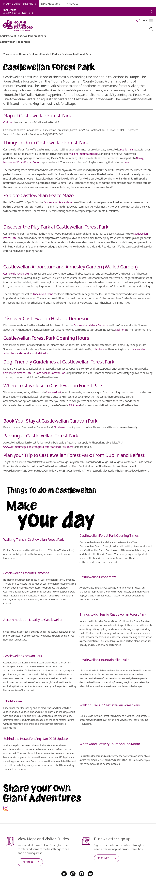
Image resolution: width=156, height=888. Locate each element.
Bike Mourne (12, 701)
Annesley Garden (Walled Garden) (101, 267)
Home (22, 54)
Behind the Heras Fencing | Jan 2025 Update (35, 739)
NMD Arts (72, 3)
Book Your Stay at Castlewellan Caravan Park (50, 421)
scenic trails (126, 149)
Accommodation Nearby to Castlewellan (33, 620)
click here (68, 447)
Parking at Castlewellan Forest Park (40, 436)
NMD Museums (50, 3)
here (126, 162)
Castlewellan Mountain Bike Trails (104, 660)
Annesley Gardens (43, 294)
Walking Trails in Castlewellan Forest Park (33, 540)
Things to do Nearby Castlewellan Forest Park (112, 614)
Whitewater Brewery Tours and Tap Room (109, 744)
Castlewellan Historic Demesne (56, 318)
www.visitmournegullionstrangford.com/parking (31, 447)
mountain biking (88, 154)
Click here (8, 122)
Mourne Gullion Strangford (19, 3)
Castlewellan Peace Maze (15, 42)
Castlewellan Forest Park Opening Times (109, 536)
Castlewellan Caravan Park (51, 373)
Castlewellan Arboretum (29, 267)
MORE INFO (26, 862)
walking (73, 154)
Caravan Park (53, 392)
